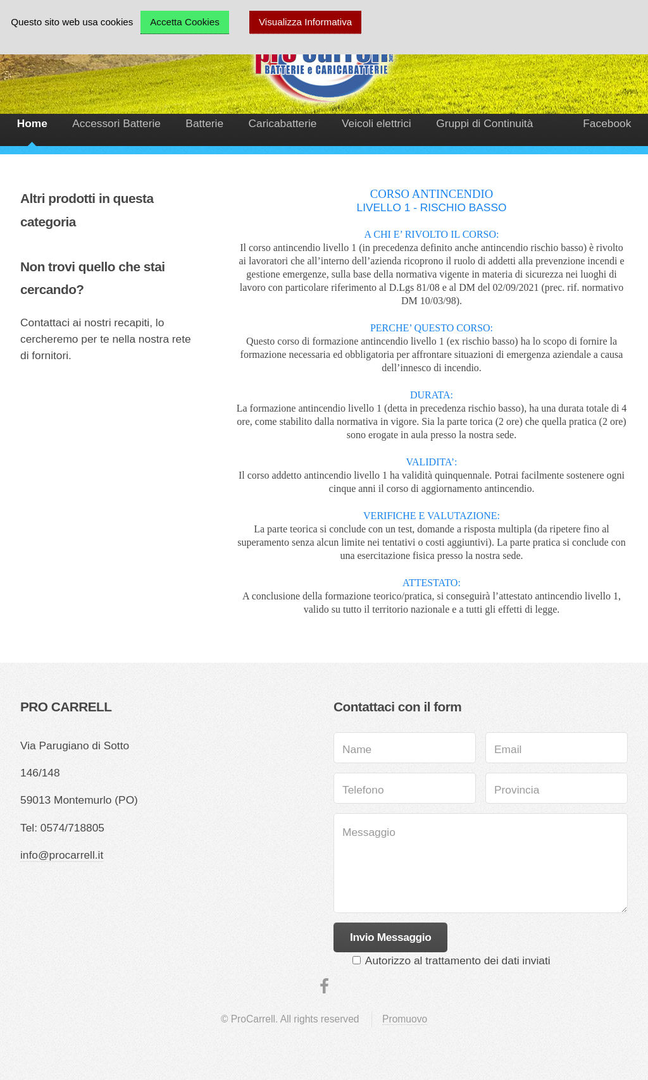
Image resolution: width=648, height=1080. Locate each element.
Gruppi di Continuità (484, 123)
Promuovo (404, 1019)
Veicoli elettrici (376, 123)
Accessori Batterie (116, 123)
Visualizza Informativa (305, 21)
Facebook (607, 123)
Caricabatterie (283, 123)
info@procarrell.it (61, 855)
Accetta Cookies (185, 21)
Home (32, 123)
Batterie (204, 123)
